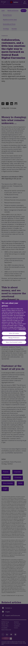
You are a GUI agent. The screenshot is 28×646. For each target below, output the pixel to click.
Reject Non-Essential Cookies (14, 342)
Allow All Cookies (14, 333)
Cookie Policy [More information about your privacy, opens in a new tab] (22, 329)
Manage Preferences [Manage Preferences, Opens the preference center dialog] (14, 337)
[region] (14, 323)
